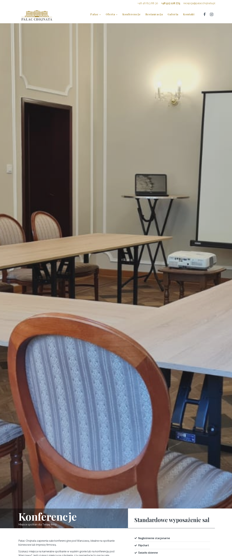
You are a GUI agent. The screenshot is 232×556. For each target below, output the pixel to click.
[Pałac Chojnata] (37, 15)
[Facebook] (204, 14)
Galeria (173, 14)
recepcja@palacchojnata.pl (199, 3)
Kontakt (188, 14)
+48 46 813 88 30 (148, 3)
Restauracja (154, 14)
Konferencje (131, 14)
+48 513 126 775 (170, 3)
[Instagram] (211, 14)
